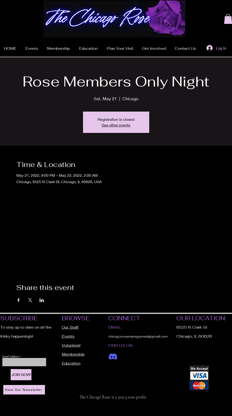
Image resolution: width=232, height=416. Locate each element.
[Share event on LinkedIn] (41, 300)
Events (68, 336)
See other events (116, 125)
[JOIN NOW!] (21, 374)
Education (71, 363)
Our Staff (70, 327)
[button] (120, 46)
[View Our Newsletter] (24, 389)
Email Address (11, 356)
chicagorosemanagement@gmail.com (138, 337)
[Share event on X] (30, 300)
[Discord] (113, 356)
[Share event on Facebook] (18, 300)
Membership (73, 354)
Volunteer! (71, 345)
